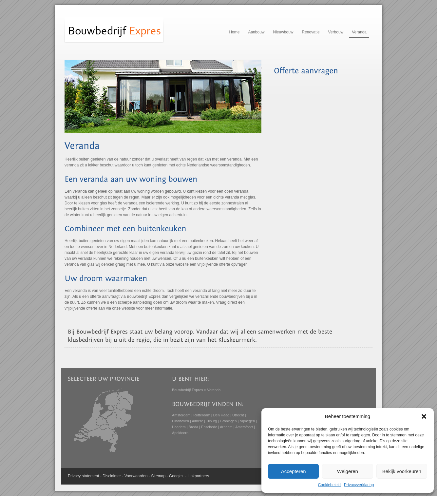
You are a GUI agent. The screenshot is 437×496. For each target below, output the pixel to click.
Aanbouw (256, 32)
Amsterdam (181, 415)
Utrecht (238, 415)
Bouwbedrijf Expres (187, 390)
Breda (193, 427)
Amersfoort (244, 427)
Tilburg (211, 421)
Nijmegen (247, 421)
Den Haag (221, 415)
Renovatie (311, 32)
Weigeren (347, 471)
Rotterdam (201, 415)
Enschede (209, 427)
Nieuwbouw (283, 32)
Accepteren (293, 471)
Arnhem (226, 427)
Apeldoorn (180, 433)
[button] (424, 416)
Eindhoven (180, 421)
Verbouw (336, 32)
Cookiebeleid (329, 485)
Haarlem (179, 427)
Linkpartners (198, 476)
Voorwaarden (136, 476)
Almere (197, 421)
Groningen (228, 421)
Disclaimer (112, 476)
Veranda (359, 32)
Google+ (176, 476)
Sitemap (158, 476)
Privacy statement (83, 476)
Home (234, 32)
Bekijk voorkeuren (401, 471)
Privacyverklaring (359, 485)
